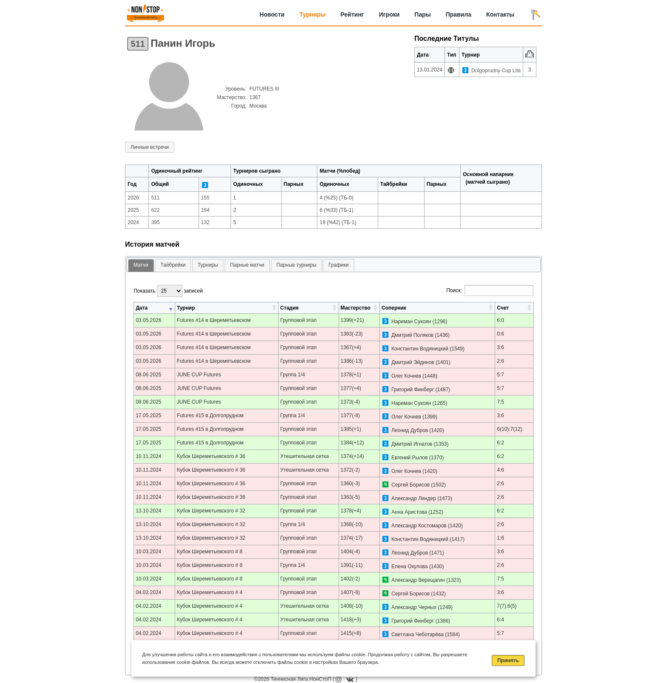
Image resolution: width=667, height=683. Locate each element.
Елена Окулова (409, 566)
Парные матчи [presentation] (247, 265)
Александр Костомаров (419, 526)
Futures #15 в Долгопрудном (210, 415)
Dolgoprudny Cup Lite (496, 71)
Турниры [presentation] (208, 265)
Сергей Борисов (410, 485)
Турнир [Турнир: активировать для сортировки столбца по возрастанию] (186, 308)
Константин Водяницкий (419, 349)
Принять (508, 660)
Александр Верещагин (418, 580)
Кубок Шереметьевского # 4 (209, 592)
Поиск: (489, 290)
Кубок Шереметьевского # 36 (211, 456)
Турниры (312, 14)
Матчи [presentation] (141, 265)
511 (138, 43)
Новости (272, 14)
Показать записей (168, 291)
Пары (422, 14)
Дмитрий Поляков (412, 335)
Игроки (389, 14)
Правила (458, 14)
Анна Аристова (409, 512)
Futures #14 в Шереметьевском (214, 320)
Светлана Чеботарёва (417, 634)
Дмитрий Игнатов (411, 444)
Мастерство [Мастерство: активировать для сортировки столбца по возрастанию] (356, 308)
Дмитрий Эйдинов (412, 362)
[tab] (141, 265)
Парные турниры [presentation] (296, 265)
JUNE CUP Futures (199, 375)
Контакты (500, 14)
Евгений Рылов (409, 458)
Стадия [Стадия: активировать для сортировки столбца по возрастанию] (289, 308)
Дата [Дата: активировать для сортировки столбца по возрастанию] (142, 308)
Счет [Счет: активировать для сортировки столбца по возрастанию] (503, 308)
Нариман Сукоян (411, 321)
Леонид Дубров (409, 430)
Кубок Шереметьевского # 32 (211, 511)
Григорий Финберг (412, 390)
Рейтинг (352, 14)
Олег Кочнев (406, 376)
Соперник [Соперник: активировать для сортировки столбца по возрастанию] (394, 308)
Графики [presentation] (338, 265)
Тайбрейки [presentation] (172, 265)
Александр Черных (413, 607)
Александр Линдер (413, 498)
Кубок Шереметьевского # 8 (209, 552)
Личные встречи (150, 147)
